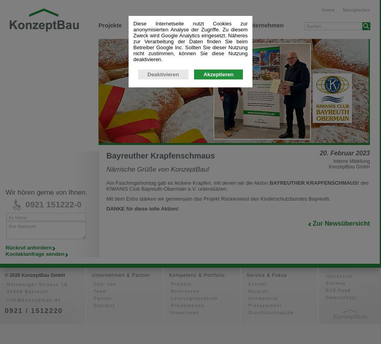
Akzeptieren (219, 149)
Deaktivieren (163, 149)
